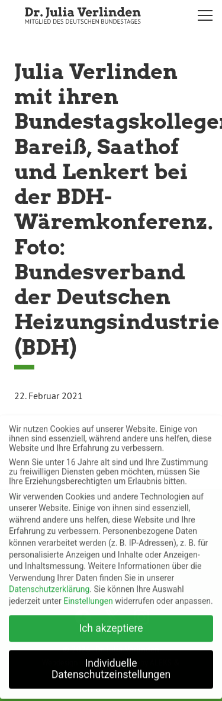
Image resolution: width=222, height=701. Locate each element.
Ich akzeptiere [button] (111, 622)
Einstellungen (88, 595)
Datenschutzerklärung (49, 583)
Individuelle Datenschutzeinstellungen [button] (111, 663)
